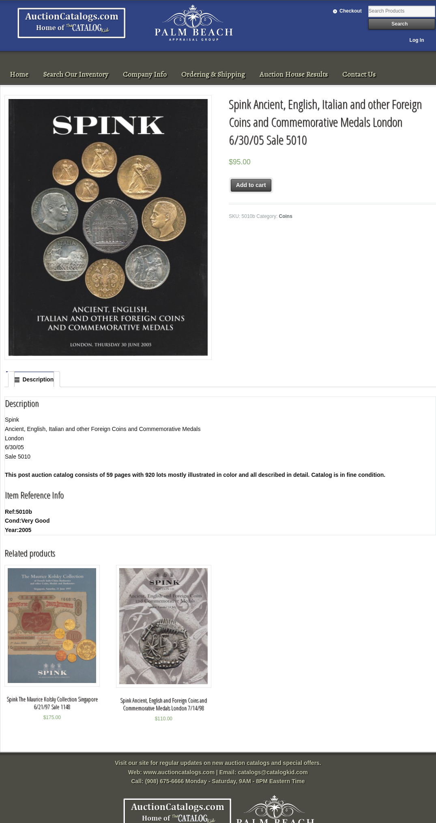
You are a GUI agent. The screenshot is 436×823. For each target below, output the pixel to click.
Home (19, 74)
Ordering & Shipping (213, 74)
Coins (285, 216)
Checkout (350, 11)
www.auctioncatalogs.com (179, 772)
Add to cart (251, 185)
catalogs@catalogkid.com (273, 772)
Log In (417, 40)
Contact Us (359, 74)
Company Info (145, 74)
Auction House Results (294, 74)
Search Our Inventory (75, 74)
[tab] (34, 379)
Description (38, 379)
